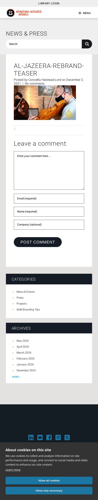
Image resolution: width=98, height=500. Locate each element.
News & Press (26, 33)
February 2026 (26, 358)
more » (16, 376)
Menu (87, 13)
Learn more (13, 470)
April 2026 (23, 346)
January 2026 (25, 364)
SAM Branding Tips (28, 309)
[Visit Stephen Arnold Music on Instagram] (58, 437)
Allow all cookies (49, 480)
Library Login (49, 3)
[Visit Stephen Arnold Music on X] (67, 437)
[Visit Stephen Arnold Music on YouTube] (40, 437)
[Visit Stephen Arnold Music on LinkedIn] (31, 437)
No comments (34, 83)
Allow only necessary (48, 490)
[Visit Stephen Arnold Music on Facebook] (49, 437)
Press (20, 297)
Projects (22, 303)
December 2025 (26, 370)
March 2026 (24, 352)
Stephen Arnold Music (24, 13)
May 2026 (23, 340)
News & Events (26, 291)
